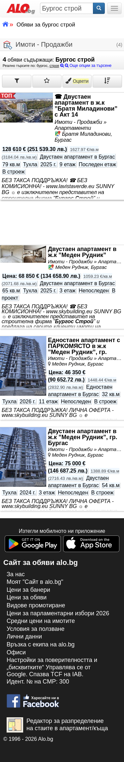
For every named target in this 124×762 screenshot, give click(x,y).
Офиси (16, 652)
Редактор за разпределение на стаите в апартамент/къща (57, 725)
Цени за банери (28, 589)
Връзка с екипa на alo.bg (41, 644)
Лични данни (24, 636)
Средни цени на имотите (41, 621)
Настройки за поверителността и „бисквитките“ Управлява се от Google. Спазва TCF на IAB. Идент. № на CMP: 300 (52, 671)
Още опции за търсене (86, 65)
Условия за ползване (35, 629)
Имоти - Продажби (37, 45)
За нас (16, 574)
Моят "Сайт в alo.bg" (35, 582)
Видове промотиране (36, 605)
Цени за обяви (27, 597)
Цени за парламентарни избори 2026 (58, 613)
